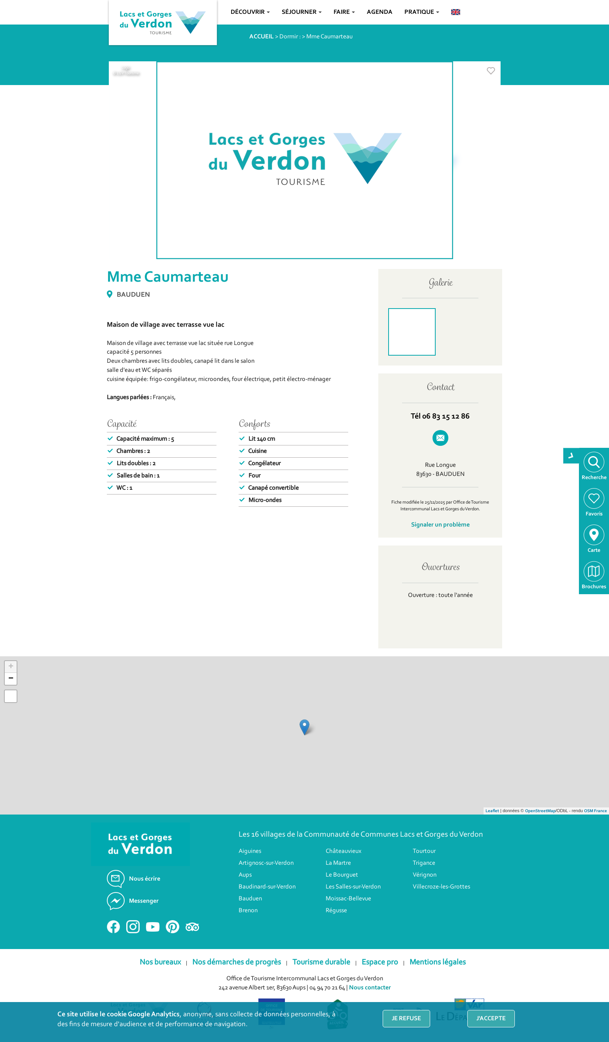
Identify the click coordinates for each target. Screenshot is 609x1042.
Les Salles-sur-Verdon (353, 887)
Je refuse (406, 1018)
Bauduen (250, 899)
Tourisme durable (321, 962)
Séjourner (302, 12)
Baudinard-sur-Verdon (267, 887)
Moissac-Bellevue (348, 899)
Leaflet (492, 811)
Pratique (421, 12)
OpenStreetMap (540, 811)
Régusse (336, 910)
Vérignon (424, 875)
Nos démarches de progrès (236, 962)
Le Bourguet (342, 875)
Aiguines (250, 851)
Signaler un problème (440, 525)
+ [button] (10, 667)
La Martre (338, 863)
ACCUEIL (261, 37)
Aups (245, 875)
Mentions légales (438, 962)
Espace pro (380, 962)
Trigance (424, 863)
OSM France (595, 811)
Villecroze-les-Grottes (441, 887)
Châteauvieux (343, 851)
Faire (344, 12)
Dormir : (290, 37)
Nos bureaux (160, 962)
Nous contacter (370, 988)
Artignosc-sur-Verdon (266, 863)
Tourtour (424, 851)
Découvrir (250, 12)
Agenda (380, 12)
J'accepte (491, 1018)
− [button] (10, 679)
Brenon (248, 910)
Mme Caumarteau (329, 37)
